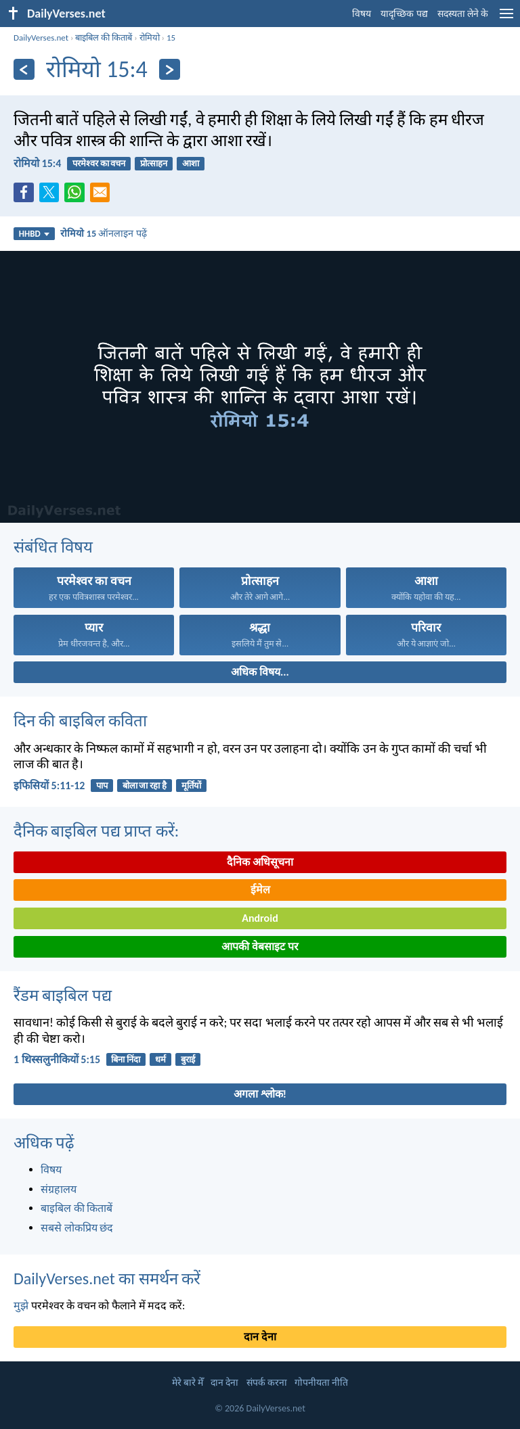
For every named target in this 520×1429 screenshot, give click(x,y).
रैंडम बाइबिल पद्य (63, 995)
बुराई (188, 1059)
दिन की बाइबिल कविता (80, 720)
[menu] (506, 18)
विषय (361, 14)
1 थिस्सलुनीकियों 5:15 (57, 1059)
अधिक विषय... (259, 671)
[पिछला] (24, 69)
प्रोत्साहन (153, 163)
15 (171, 37)
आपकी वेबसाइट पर (259, 946)
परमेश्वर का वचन (99, 163)
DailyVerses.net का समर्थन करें (107, 1278)
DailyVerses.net (41, 37)
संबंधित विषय (53, 547)
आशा (190, 163)
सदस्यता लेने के (462, 14)
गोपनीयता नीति (321, 1382)
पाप (102, 785)
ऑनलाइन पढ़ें (103, 233)
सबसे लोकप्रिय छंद (77, 1227)
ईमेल (260, 889)
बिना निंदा (125, 1059)
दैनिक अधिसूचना (260, 862)
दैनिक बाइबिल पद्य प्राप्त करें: (96, 831)
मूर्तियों (191, 785)
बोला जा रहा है (145, 785)
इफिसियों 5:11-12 (49, 785)
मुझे (21, 1305)
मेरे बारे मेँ (187, 1382)
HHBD (34, 234)
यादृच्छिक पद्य (404, 14)
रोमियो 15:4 (37, 163)
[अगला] (169, 69)
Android (260, 918)
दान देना (260, 1336)
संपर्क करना (266, 1382)
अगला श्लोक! (260, 1093)
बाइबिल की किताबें (103, 37)
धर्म (160, 1059)
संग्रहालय (59, 1189)
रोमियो (149, 37)
